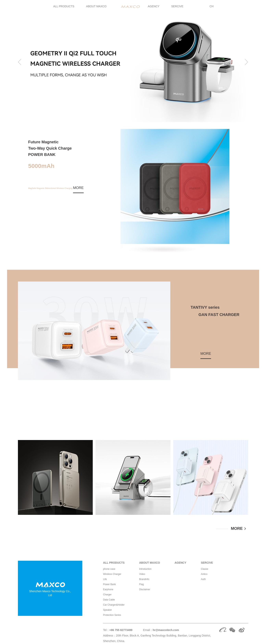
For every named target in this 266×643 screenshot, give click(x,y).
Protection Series (112, 615)
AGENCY (153, 6)
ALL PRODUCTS (63, 6)
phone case (109, 569)
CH (211, 6)
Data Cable (109, 599)
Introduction (145, 569)
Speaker (107, 610)
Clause (204, 569)
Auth (203, 579)
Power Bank (109, 584)
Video (142, 574)
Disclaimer (144, 589)
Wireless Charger (112, 574)
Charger (107, 594)
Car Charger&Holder (113, 604)
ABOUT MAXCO (96, 6)
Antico (204, 574)
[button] (20, 61)
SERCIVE (177, 6)
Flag (141, 584)
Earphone (108, 589)
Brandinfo (144, 579)
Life (105, 579)
